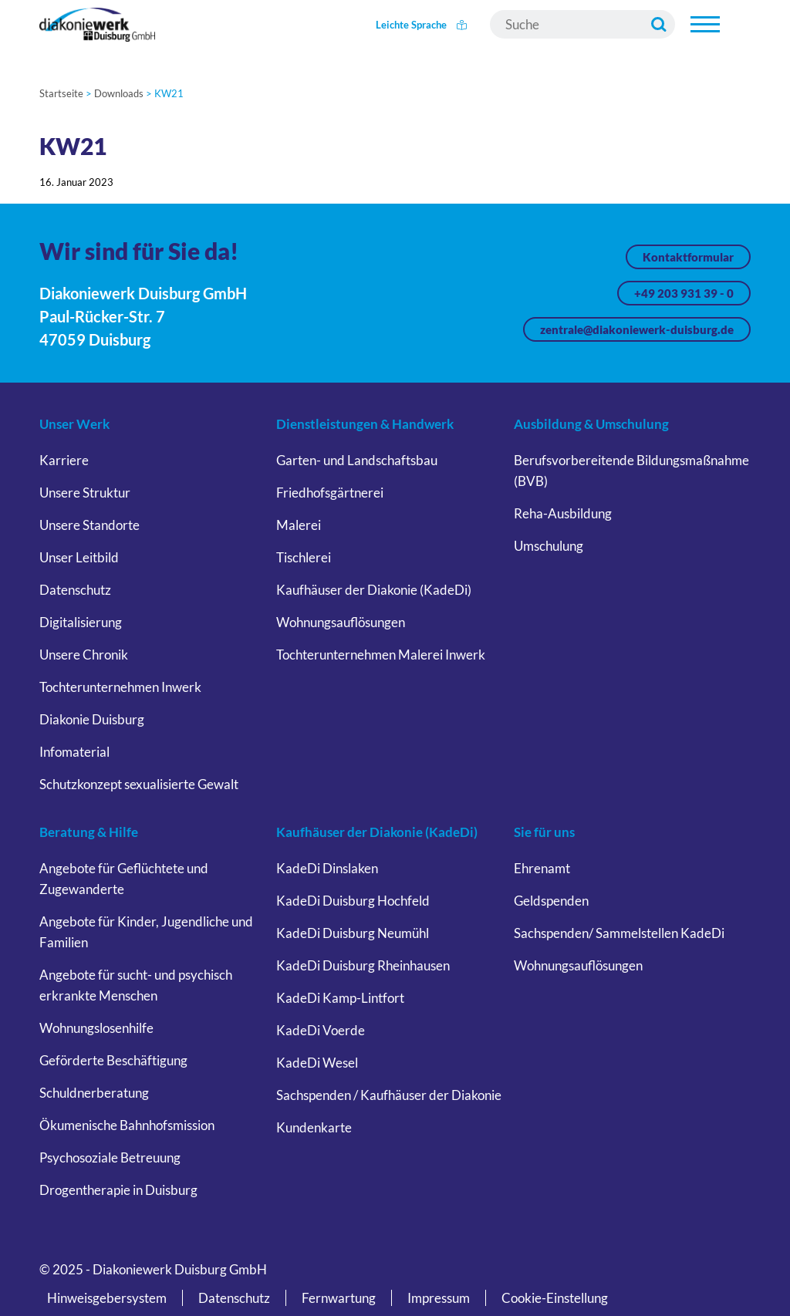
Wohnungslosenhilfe (96, 1028)
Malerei (298, 525)
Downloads (118, 93)
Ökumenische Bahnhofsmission (126, 1125)
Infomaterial (74, 752)
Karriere (64, 460)
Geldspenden (551, 901)
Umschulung (548, 546)
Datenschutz (75, 590)
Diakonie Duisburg (91, 719)
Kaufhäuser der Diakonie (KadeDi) (373, 590)
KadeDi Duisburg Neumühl (352, 933)
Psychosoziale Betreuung (110, 1157)
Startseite (61, 93)
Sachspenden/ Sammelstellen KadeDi (619, 933)
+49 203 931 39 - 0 (684, 293)
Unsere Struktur (84, 492)
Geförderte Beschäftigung (113, 1060)
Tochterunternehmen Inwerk (120, 687)
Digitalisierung (80, 622)
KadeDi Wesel (317, 1062)
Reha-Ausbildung (563, 513)
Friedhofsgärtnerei (329, 492)
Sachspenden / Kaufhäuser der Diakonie (388, 1095)
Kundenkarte (314, 1127)
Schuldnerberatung (94, 1093)
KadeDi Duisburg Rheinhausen (363, 965)
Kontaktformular (688, 257)
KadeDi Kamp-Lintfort (340, 998)
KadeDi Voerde (320, 1030)
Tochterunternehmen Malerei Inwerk (380, 654)
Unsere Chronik (83, 654)
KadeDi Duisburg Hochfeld (353, 901)
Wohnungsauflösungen (340, 622)
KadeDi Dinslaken (327, 868)
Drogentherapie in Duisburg (118, 1190)
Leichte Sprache (421, 25)
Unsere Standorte (89, 525)
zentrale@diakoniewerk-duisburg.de (637, 329)
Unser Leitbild (79, 557)
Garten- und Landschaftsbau (356, 460)
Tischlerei (303, 557)
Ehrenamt (542, 868)
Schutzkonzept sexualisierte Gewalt (138, 784)
